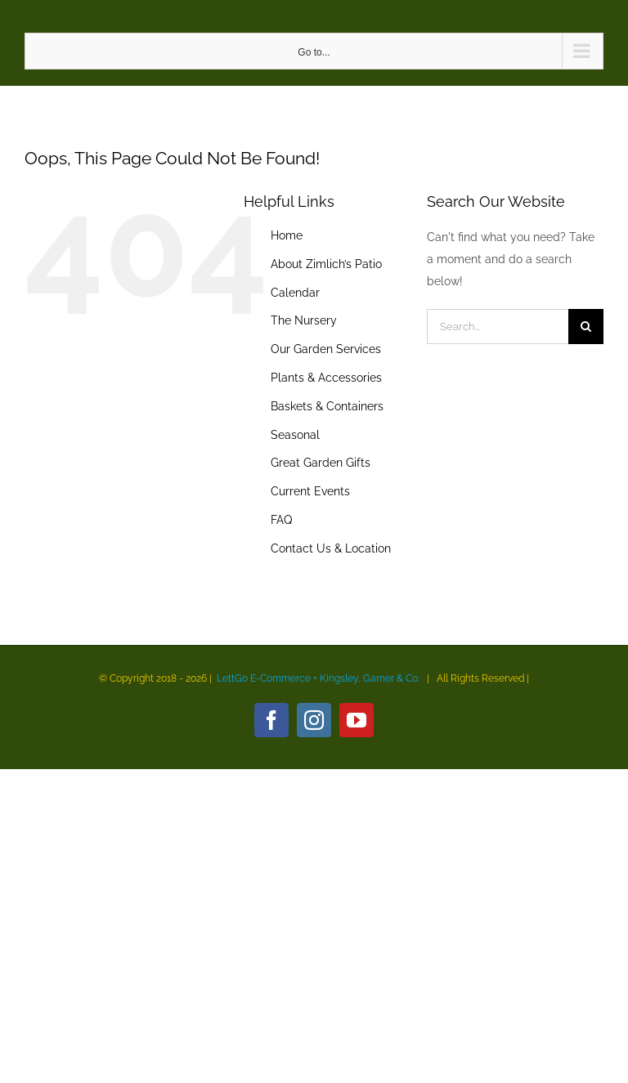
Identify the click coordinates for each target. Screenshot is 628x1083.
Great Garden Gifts (320, 462)
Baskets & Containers (327, 406)
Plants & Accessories (326, 377)
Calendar (295, 292)
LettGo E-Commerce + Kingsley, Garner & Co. (318, 678)
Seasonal (295, 434)
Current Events (310, 491)
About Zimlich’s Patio (326, 264)
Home (287, 235)
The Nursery (304, 320)
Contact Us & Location (331, 548)
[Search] (585, 326)
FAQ (281, 519)
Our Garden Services (326, 349)
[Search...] (497, 326)
